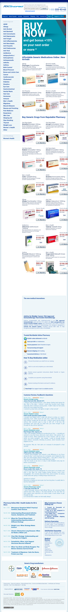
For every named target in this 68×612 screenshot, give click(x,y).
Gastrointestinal (9, 89)
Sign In (50, 16)
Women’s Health (8, 138)
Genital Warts (8, 91)
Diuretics (6, 84)
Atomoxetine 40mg (55, 177)
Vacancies (6, 585)
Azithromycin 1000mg (30, 227)
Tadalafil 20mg (54, 227)
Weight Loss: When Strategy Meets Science (23, 526)
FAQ (37, 16)
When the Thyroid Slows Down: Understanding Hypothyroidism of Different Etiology (23, 520)
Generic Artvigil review (31, 399)
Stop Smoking (8, 120)
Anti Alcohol (7, 29)
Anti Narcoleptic (9, 43)
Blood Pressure (8, 70)
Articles (20, 16)
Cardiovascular (8, 77)
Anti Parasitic (8, 46)
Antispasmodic (8, 60)
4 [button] (30, 54)
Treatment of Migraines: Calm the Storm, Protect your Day (25, 553)
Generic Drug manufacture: (34, 563)
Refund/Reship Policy (26, 583)
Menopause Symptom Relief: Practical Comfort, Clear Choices (24, 508)
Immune (6, 99)
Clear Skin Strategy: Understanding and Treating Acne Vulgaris (24, 537)
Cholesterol (7, 79)
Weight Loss (7, 125)
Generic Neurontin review (32, 467)
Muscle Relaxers (9, 106)
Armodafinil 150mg (55, 124)
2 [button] (26, 54)
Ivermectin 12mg (31, 92)
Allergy (5, 27)
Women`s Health (9, 127)
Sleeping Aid (7, 118)
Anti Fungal (7, 39)
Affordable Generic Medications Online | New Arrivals (43, 58)
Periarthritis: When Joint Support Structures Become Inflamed (22, 542)
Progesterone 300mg (55, 92)
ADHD (5, 24)
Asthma (6, 65)
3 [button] (28, 53)
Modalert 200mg (31, 124)
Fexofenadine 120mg (32, 201)
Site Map (24, 585)
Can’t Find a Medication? (15, 585)
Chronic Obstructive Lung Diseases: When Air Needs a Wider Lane (25, 531)
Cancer (5, 74)
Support (59, 16)
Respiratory (7, 113)
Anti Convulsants (9, 34)
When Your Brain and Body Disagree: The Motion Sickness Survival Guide (25, 548)
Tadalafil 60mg (29, 177)
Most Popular (13, 16)
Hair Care (6, 94)
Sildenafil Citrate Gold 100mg (55, 254)
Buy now (41, 85)
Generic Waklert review (31, 414)
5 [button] (32, 54)
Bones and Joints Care (11, 72)
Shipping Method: (8, 589)
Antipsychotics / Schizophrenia (9, 57)
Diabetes (6, 82)
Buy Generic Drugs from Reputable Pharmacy (43, 117)
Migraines (6, 103)
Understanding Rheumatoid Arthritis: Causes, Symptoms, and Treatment (24, 514)
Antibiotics (7, 53)
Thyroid (6, 123)
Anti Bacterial (8, 31)
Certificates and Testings (54, 583)
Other (5, 130)
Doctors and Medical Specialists (39, 583)
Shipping (32, 16)
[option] (44, 37)
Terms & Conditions (15, 583)
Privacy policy (7, 583)
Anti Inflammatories (10, 41)
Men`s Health (8, 101)
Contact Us (43, 16)
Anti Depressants (9, 36)
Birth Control (7, 67)
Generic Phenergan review (32, 487)
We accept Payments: (9, 594)
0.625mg (52, 65)
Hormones (7, 96)
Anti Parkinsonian (9, 48)
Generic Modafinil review (32, 430)
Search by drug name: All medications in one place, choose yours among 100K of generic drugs (36, 5)
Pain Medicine (8, 111)
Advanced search (30, 11)
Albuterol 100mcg (31, 254)
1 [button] (24, 54)
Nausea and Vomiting (10, 108)
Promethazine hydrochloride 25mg (30, 66)
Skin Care (6, 115)
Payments (26, 16)
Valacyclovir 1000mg (55, 201)
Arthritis (6, 62)
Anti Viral (6, 51)
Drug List (5, 16)
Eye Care (6, 87)
